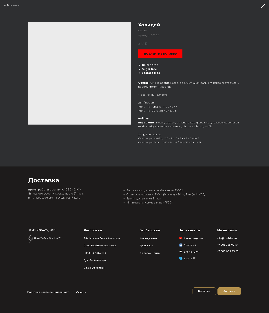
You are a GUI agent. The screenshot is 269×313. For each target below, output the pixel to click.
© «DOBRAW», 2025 (42, 230)
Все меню (13, 5)
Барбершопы (150, 230)
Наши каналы (189, 230)
